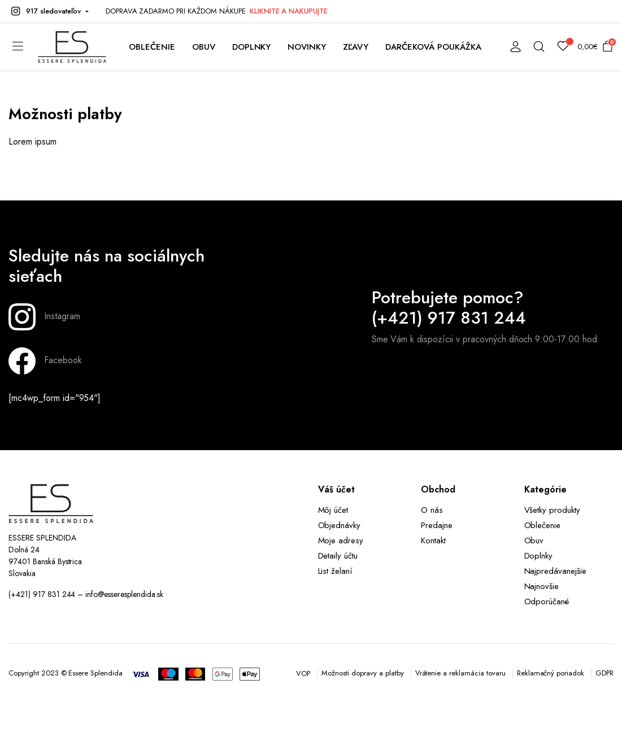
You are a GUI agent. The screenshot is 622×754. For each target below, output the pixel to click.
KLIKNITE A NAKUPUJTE (289, 11)
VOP (303, 673)
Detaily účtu (338, 556)
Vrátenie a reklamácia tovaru (460, 673)
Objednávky (339, 525)
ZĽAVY (355, 47)
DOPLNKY (251, 47)
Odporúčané (546, 601)
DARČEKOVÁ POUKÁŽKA (433, 47)
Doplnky (538, 556)
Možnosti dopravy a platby (362, 673)
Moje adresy (341, 540)
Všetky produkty (552, 510)
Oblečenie (542, 525)
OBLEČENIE (152, 47)
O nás (432, 510)
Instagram (44, 316)
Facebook (45, 360)
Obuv (534, 540)
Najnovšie (541, 586)
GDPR (604, 673)
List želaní (335, 571)
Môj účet (333, 510)
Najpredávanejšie (555, 571)
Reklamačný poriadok (550, 673)
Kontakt (433, 540)
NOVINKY (307, 47)
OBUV (203, 47)
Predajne (437, 525)
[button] (48, 11)
